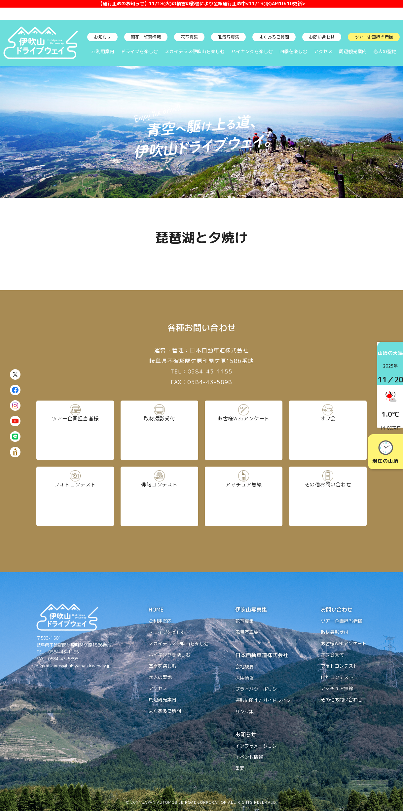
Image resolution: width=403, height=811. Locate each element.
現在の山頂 (385, 452)
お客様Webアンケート (243, 430)
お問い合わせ (322, 37)
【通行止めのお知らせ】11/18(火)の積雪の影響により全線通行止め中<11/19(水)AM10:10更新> (201, 10)
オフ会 (328, 430)
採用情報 (244, 678)
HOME (156, 609)
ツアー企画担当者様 (373, 37)
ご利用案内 (102, 51)
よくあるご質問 (274, 37)
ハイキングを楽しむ (252, 51)
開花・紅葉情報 (146, 37)
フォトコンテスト (75, 496)
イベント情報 (249, 757)
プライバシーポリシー (258, 689)
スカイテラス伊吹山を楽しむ (195, 51)
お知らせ (102, 37)
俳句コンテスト (159, 496)
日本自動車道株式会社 (219, 350)
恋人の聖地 (384, 51)
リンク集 (244, 711)
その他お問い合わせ (327, 496)
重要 (239, 768)
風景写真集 (228, 37)
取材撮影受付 (159, 430)
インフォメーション (256, 746)
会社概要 (244, 666)
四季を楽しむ (293, 51)
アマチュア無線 (243, 496)
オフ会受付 (332, 655)
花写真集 (189, 37)
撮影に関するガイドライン (263, 700)
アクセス (323, 51)
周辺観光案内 (353, 51)
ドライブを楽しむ (139, 51)
